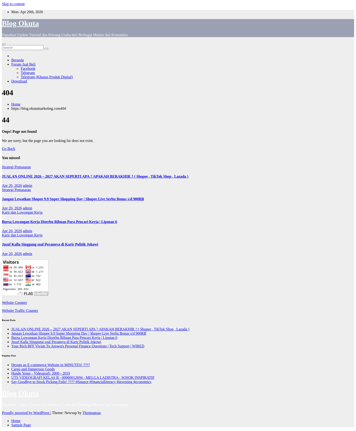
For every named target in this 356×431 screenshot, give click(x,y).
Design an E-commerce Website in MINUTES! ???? (50, 365)
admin (27, 186)
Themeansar (91, 413)
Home (15, 104)
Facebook (28, 69)
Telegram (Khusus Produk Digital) (47, 77)
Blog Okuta (20, 23)
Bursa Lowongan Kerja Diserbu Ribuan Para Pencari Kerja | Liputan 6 (59, 222)
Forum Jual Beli (23, 64)
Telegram (28, 73)
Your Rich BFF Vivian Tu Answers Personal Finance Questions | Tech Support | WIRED (77, 346)
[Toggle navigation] (4, 44)
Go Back (8, 149)
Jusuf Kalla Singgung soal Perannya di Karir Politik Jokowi (50, 244)
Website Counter (14, 303)
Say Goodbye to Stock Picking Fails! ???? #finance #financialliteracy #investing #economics (81, 382)
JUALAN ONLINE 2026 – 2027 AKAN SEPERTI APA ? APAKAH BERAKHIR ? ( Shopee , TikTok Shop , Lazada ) (95, 176)
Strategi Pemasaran (16, 167)
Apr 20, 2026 (12, 186)
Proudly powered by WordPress (26, 413)
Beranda (17, 60)
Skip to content (13, 4)
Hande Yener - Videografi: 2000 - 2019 (40, 373)
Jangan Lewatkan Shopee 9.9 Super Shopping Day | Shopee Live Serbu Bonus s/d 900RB (73, 199)
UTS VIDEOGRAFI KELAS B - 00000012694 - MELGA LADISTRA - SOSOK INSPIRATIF (82, 378)
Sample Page (21, 425)
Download (19, 81)
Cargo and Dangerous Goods (33, 369)
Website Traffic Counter (20, 311)
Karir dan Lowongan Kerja (22, 212)
